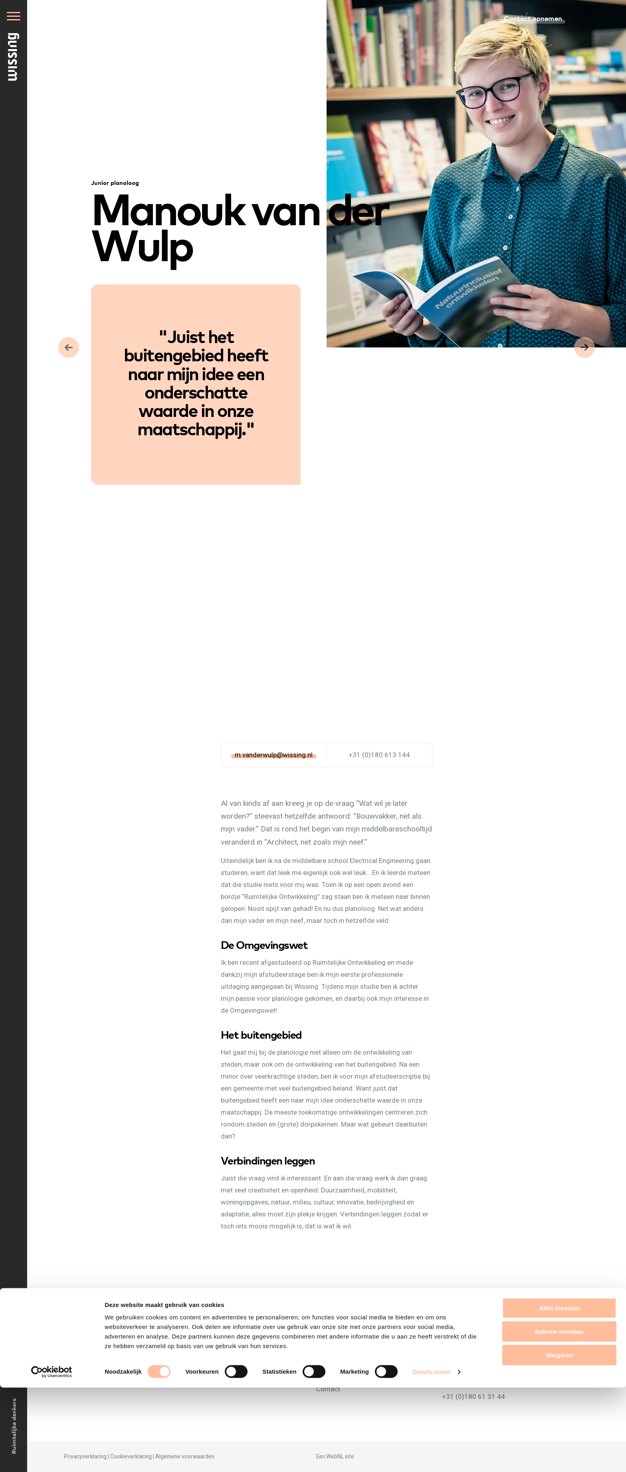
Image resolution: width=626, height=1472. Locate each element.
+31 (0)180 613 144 (379, 755)
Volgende (68, 347)
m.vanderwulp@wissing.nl (274, 755)
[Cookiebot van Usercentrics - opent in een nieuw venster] (52, 1456)
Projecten (330, 1365)
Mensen (328, 1341)
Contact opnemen (533, 17)
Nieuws (327, 1353)
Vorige (584, 347)
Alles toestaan (559, 1392)
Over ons (329, 1329)
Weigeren (559, 1439)
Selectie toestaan (559, 1415)
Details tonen (431, 1456)
